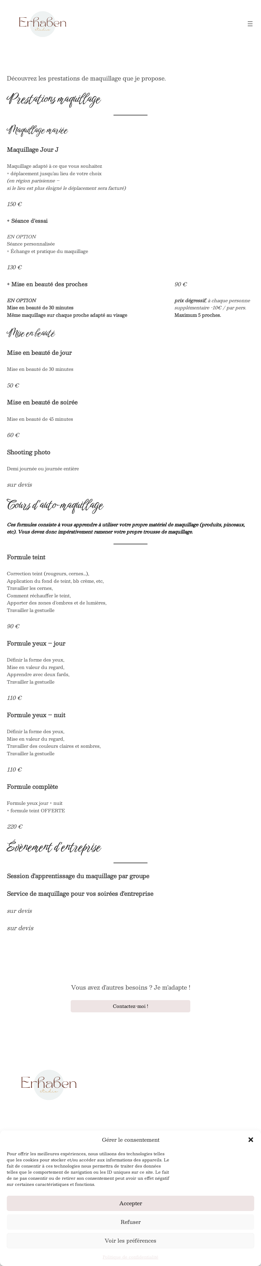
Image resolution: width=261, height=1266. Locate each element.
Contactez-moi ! (130, 1006)
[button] (250, 1139)
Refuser (131, 1221)
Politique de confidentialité (130, 1256)
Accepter (130, 1203)
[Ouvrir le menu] (250, 24)
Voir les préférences (130, 1240)
